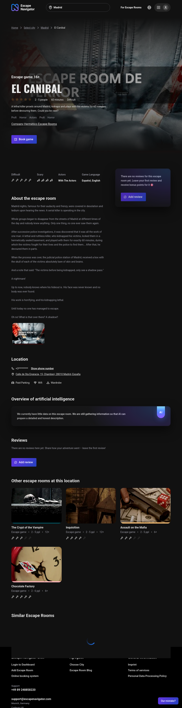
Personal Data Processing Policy (147, 676)
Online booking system (25, 676)
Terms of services (138, 670)
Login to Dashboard (23, 664)
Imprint (132, 664)
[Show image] (28, 334)
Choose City (77, 664)
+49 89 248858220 (23, 689)
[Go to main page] (23, 7)
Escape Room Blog (81, 670)
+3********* (22, 368)
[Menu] (162, 7)
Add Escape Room (22, 670)
